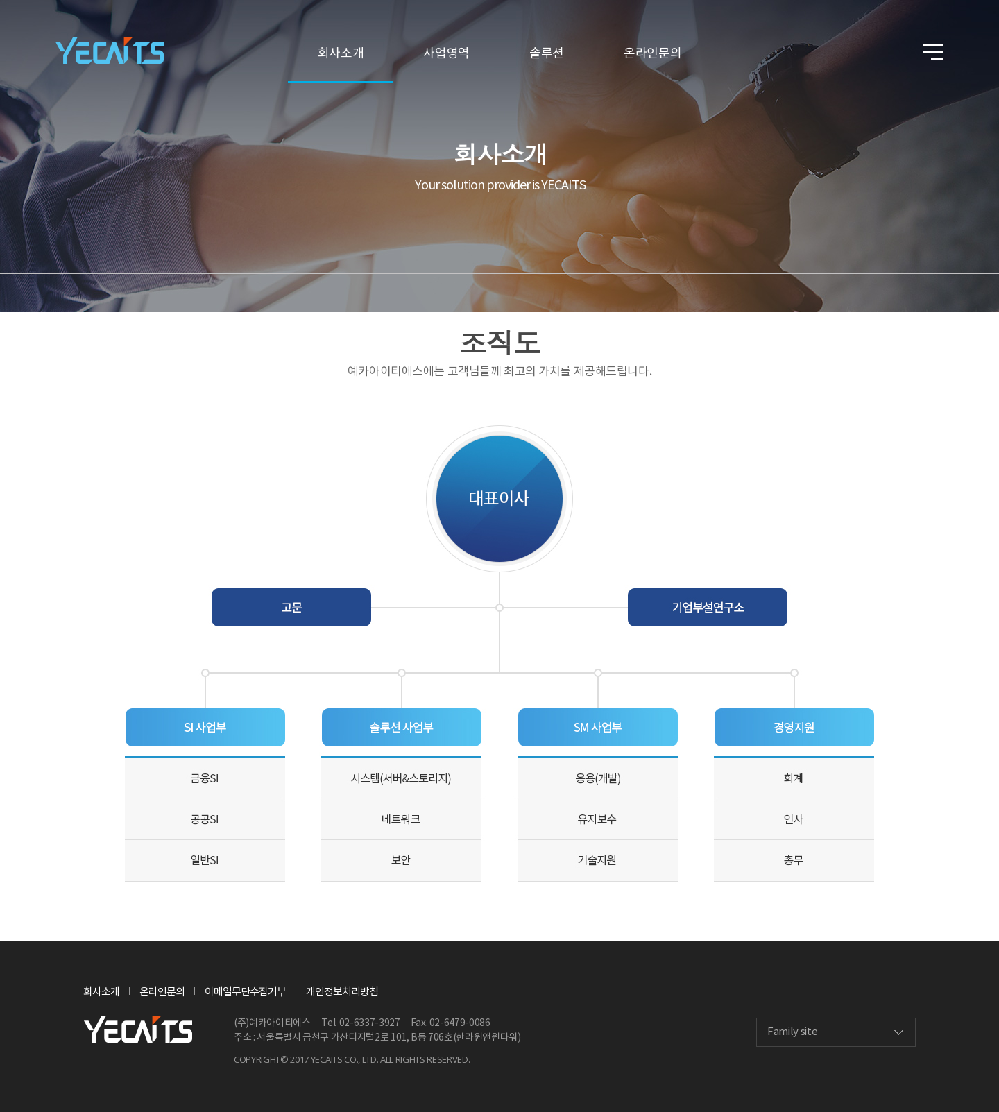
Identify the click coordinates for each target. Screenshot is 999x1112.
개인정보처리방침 (342, 992)
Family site (792, 1032)
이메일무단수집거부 (245, 992)
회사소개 (341, 53)
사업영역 (446, 53)
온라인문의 (652, 53)
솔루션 (546, 53)
